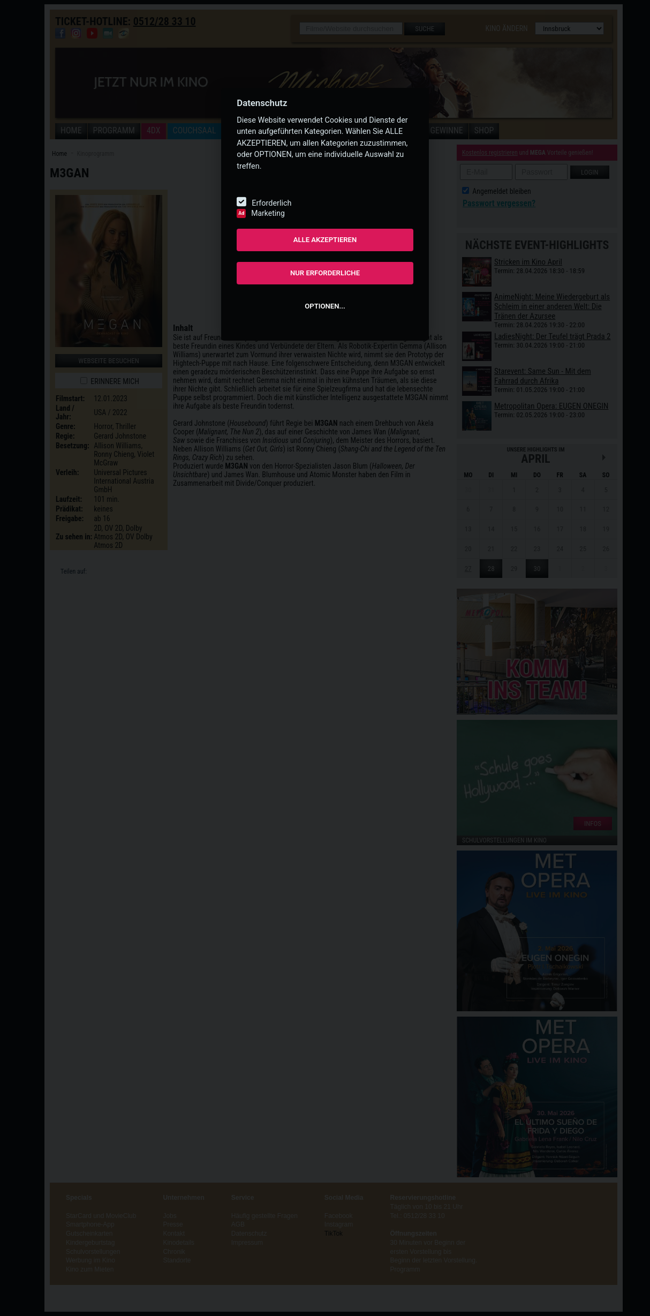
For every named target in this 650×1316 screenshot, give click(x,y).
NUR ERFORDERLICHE (325, 273)
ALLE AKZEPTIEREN (325, 240)
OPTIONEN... (325, 306)
